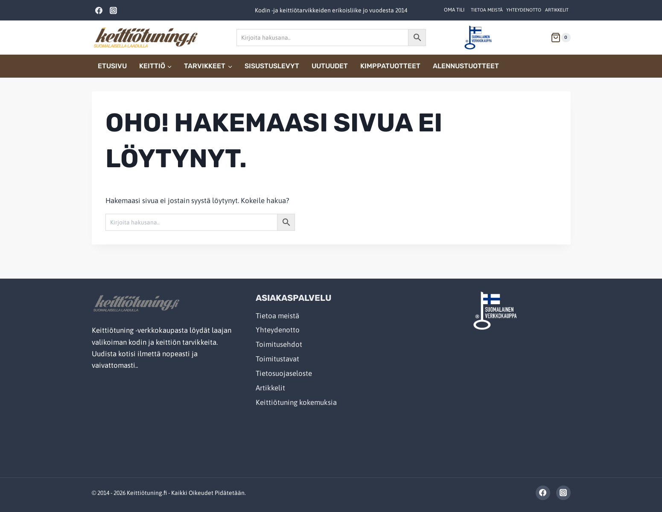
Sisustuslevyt (272, 66)
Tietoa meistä (487, 9)
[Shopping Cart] (557, 37)
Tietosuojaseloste (284, 373)
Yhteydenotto (523, 9)
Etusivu (112, 66)
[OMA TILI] (454, 10)
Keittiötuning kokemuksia (296, 402)
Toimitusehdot (279, 344)
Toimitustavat (277, 359)
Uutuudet (330, 66)
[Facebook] (99, 10)
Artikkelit (557, 9)
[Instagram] (113, 10)
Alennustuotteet (466, 66)
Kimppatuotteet (390, 66)
